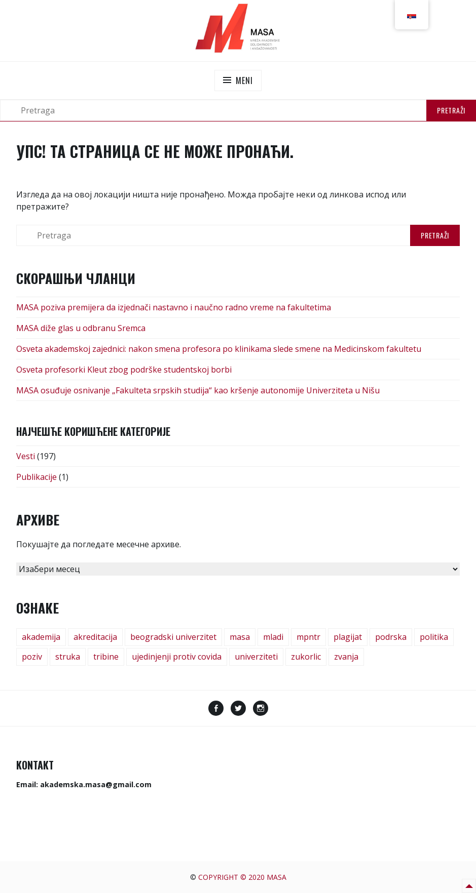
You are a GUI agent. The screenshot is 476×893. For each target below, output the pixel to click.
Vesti (25, 456)
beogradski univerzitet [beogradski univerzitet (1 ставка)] (173, 636)
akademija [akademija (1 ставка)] (41, 636)
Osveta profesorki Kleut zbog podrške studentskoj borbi (124, 369)
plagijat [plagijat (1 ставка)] (348, 636)
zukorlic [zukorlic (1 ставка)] (306, 656)
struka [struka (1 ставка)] (67, 656)
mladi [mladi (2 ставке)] (273, 636)
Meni (244, 80)
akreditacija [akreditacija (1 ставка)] (95, 636)
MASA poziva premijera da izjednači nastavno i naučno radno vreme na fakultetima (173, 307)
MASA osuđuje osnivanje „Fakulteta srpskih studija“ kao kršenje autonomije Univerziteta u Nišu (198, 390)
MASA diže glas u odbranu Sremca (80, 328)
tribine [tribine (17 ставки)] (106, 656)
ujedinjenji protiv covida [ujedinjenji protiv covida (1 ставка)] (177, 656)
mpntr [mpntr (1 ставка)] (308, 636)
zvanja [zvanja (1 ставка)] (346, 656)
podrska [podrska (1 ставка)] (391, 636)
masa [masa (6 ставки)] (240, 636)
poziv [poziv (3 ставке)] (32, 656)
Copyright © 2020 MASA (242, 877)
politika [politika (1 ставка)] (434, 636)
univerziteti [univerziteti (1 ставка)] (256, 656)
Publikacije (36, 476)
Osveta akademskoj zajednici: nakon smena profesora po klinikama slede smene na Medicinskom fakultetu (218, 348)
